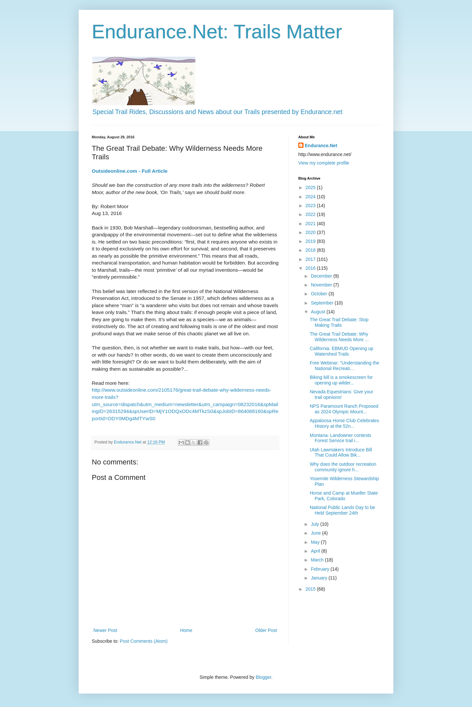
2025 (311, 187)
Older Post (266, 630)
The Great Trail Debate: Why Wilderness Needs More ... (339, 336)
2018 (311, 250)
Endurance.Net (321, 145)
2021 (311, 223)
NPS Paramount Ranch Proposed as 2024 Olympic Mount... (344, 408)
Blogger (263, 677)
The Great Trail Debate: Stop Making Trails (339, 322)
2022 (311, 214)
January (319, 577)
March (318, 559)
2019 (311, 241)
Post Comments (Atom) (143, 641)
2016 (311, 268)
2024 (311, 196)
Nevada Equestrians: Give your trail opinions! (341, 394)
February (320, 569)
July (315, 524)
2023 (311, 205)
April (316, 551)
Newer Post (105, 630)
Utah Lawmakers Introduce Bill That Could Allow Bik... (341, 452)
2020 (311, 232)
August (318, 311)
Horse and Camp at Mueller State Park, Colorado (344, 495)
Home (186, 630)
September (322, 302)
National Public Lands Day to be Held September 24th (342, 510)
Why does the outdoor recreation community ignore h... (343, 467)
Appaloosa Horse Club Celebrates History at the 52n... (344, 423)
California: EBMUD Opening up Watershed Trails (341, 351)
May (316, 542)
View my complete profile (323, 163)
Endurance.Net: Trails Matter (217, 32)
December (322, 276)
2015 (311, 589)
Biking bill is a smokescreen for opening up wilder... (341, 380)
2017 (311, 259)
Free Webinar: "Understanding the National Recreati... (344, 365)
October (319, 293)
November (322, 284)
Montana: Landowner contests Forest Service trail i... (340, 438)
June (316, 533)
